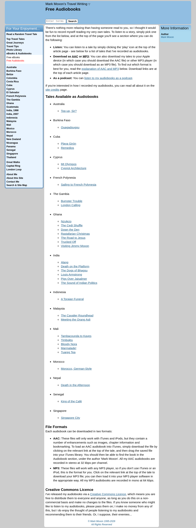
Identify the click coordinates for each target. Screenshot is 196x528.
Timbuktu (67, 340)
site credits (52, 89)
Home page (24, 12)
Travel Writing (67, 4)
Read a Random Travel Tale (21, 34)
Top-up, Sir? (68, 111)
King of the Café (71, 401)
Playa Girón (68, 143)
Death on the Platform (75, 266)
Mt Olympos (68, 164)
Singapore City (70, 417)
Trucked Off (68, 241)
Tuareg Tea (68, 352)
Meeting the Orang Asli (75, 319)
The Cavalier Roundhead (77, 315)
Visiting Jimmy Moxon (75, 245)
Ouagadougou (70, 127)
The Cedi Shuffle (71, 225)
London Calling (70, 205)
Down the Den (70, 229)
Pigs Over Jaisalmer (74, 278)
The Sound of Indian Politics (79, 282)
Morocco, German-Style (76, 368)
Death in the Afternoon (75, 385)
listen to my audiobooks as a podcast (108, 78)
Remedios (67, 147)
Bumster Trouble (71, 201)
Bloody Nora (69, 344)
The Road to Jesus (73, 237)
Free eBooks (13, 57)
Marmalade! (68, 348)
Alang (64, 262)
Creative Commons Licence (108, 494)
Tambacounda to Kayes (76, 336)
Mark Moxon (167, 37)
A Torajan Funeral (72, 299)
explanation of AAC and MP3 (100, 68)
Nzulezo (66, 221)
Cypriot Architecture (73, 168)
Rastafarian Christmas (75, 233)
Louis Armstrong (71, 274)
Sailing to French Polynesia (78, 184)
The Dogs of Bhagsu (74, 270)
